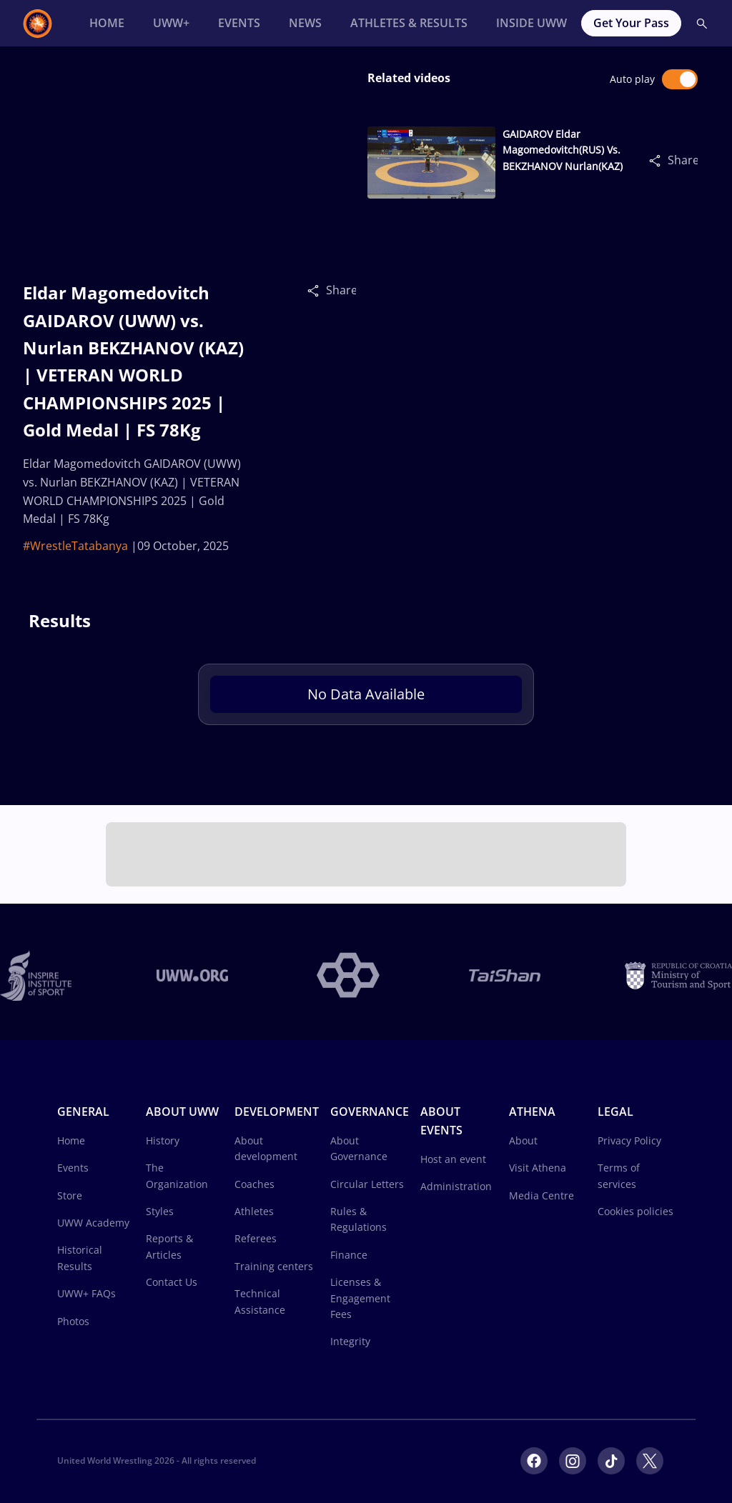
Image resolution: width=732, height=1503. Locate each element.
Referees (255, 1238)
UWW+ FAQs (86, 1293)
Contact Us (171, 1282)
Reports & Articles (169, 1246)
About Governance (358, 1148)
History (162, 1140)
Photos (73, 1321)
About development (265, 1148)
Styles (160, 1211)
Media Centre (541, 1195)
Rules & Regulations (358, 1219)
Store (69, 1195)
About (523, 1140)
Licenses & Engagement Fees (360, 1298)
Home (71, 1140)
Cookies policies (635, 1211)
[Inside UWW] (531, 23)
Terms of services (619, 1175)
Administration (456, 1186)
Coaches (254, 1184)
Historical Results (79, 1257)
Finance (348, 1255)
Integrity (350, 1341)
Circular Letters (367, 1184)
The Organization (177, 1175)
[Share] (316, 290)
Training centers (273, 1266)
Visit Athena (537, 1167)
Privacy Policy (629, 1140)
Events (73, 1167)
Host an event (453, 1159)
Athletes (254, 1211)
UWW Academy (93, 1222)
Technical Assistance (259, 1301)
